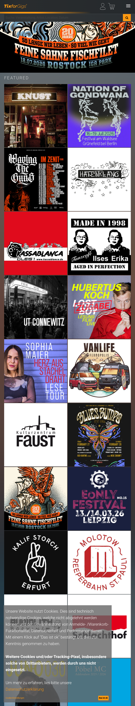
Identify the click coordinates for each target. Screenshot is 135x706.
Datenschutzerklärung (25, 689)
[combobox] (63, 17)
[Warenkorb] (111, 6)
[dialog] (58, 653)
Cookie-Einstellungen (15, 698)
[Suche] (127, 17)
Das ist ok (103, 698)
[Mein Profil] (103, 6)
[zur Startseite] (15, 6)
